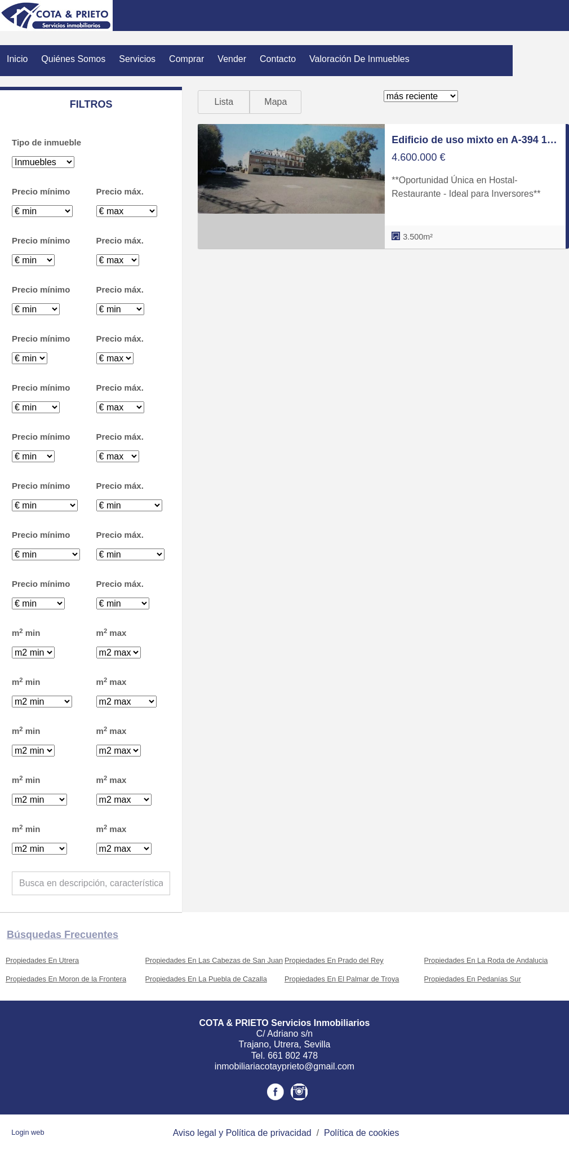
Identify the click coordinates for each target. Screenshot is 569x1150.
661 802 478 (293, 1055)
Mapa (275, 102)
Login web (27, 1132)
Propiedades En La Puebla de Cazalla (206, 979)
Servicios (137, 59)
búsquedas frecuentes (62, 934)
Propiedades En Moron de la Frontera (66, 979)
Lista (223, 102)
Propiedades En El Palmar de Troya (341, 979)
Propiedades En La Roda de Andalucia (486, 960)
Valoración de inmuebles (359, 59)
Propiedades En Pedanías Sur (472, 979)
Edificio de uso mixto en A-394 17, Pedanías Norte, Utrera (475, 139)
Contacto (278, 59)
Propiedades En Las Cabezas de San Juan (214, 960)
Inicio (17, 59)
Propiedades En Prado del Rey (334, 960)
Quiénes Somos (73, 59)
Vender (231, 59)
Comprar (186, 59)
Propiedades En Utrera (42, 960)
